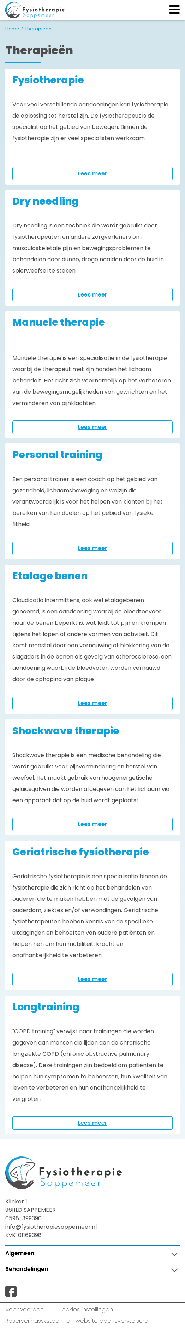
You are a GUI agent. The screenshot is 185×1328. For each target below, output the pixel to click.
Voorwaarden (24, 1309)
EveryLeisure (131, 1321)
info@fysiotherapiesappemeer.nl (51, 1227)
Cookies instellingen (85, 1309)
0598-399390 (23, 1218)
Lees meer (92, 173)
